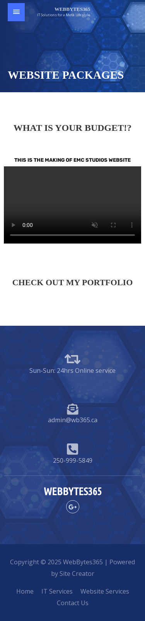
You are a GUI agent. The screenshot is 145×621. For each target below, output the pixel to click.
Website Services (104, 591)
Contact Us (73, 603)
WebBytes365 (72, 9)
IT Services (57, 591)
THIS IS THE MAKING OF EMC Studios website (72, 160)
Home (25, 591)
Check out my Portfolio (72, 282)
